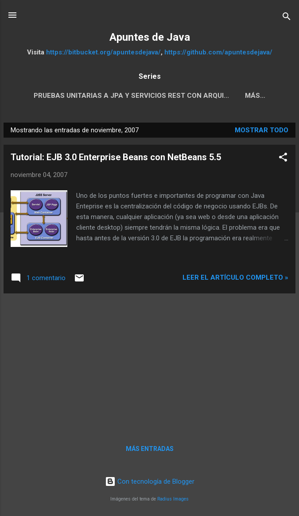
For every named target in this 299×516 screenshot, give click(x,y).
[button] (283, 159)
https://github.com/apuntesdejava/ (218, 52)
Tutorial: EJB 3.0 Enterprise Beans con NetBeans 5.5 (116, 157)
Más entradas (150, 448)
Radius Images (173, 499)
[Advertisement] (149, 362)
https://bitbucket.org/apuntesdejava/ (103, 52)
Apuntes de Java (149, 37)
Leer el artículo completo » (235, 277)
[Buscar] (286, 17)
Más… (255, 96)
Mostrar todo (261, 130)
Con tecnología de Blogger (149, 481)
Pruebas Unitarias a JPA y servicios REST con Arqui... (131, 96)
